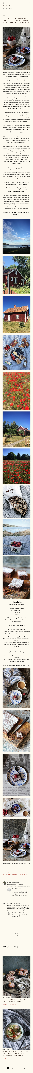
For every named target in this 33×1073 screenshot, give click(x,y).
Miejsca (13, 874)
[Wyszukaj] (29, 2)
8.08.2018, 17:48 (21, 912)
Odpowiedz (10, 900)
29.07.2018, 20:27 (17, 903)
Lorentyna (7, 6)
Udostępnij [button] (5, 869)
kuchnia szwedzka (7, 874)
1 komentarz (11, 1058)
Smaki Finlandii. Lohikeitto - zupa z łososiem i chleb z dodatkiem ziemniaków (15, 1053)
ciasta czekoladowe (13, 872)
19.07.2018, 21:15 (17, 888)
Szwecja (25, 874)
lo (12, 888)
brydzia (9, 882)
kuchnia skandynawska (23, 872)
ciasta (7, 872)
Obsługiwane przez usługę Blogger (16, 1068)
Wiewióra (9, 903)
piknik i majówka (19, 874)
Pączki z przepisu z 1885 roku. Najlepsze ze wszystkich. (15, 1000)
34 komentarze (12, 1004)
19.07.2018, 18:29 (15, 882)
